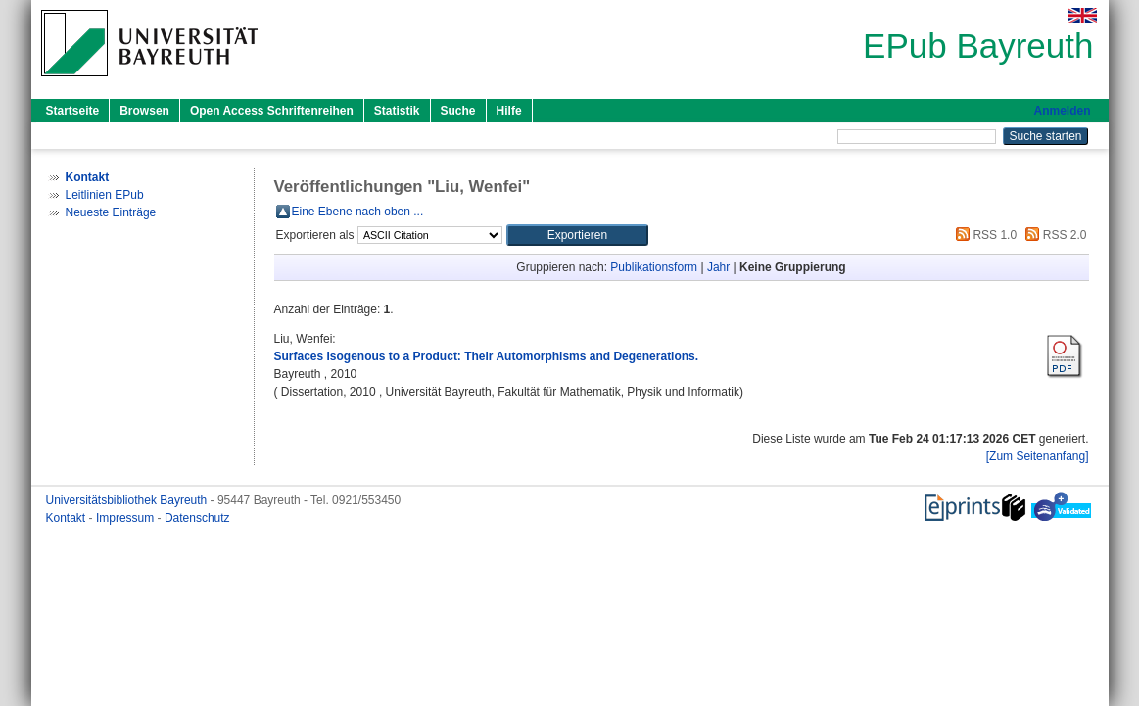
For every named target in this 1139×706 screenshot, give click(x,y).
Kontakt (67, 518)
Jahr (718, 267)
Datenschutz (197, 518)
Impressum (127, 518)
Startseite (73, 111)
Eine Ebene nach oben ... (358, 211)
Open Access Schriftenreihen (272, 111)
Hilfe (509, 111)
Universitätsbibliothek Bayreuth (128, 500)
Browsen (144, 111)
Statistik (397, 111)
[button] (577, 235)
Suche (458, 111)
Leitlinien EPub (105, 195)
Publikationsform (653, 267)
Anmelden (1061, 111)
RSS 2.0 (1053, 235)
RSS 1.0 (983, 235)
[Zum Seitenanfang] (1037, 456)
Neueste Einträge (111, 212)
